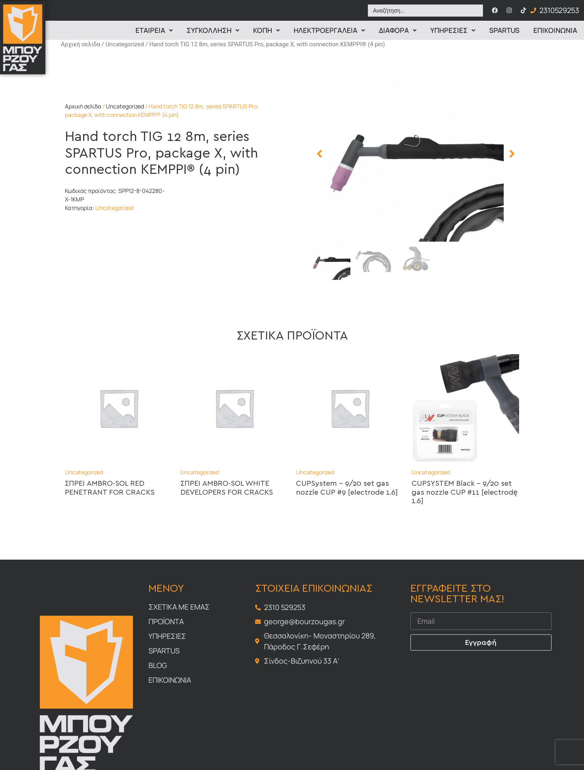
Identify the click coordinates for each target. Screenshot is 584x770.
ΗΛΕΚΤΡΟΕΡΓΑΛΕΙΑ (329, 30)
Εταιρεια (154, 30)
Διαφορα (398, 30)
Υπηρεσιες (452, 30)
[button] (319, 154)
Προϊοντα (166, 621)
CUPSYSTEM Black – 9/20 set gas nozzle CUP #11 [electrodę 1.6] (464, 492)
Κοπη (266, 30)
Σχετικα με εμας (179, 607)
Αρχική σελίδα (80, 44)
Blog (157, 665)
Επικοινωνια (555, 30)
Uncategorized (124, 44)
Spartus (504, 30)
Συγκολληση (213, 30)
